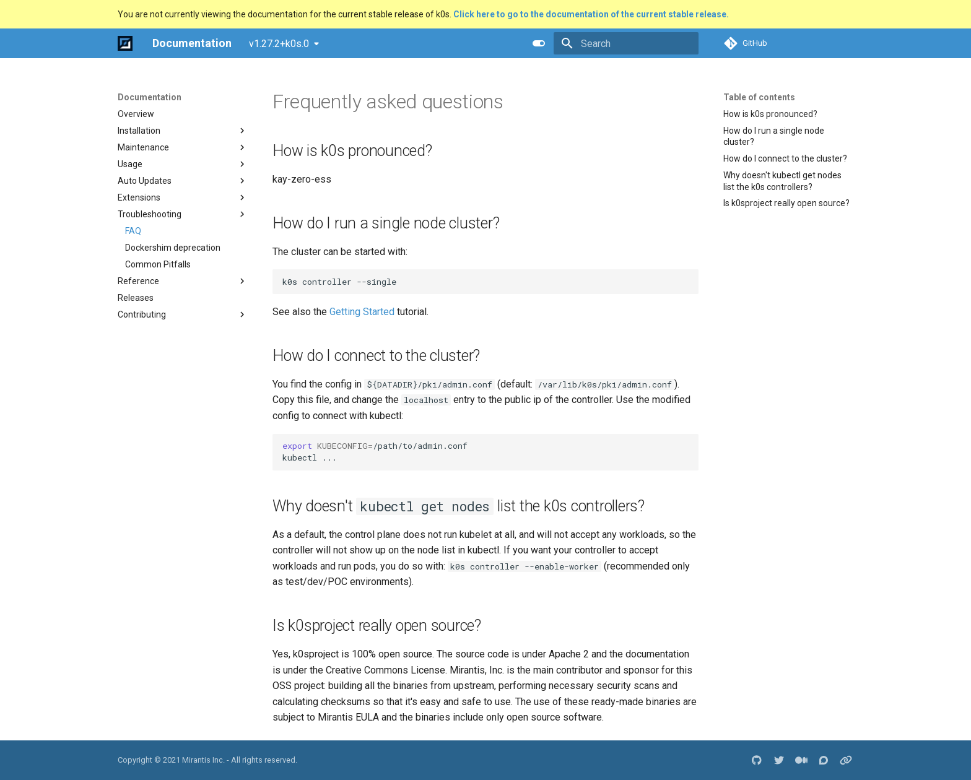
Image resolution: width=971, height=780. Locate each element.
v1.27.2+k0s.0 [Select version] (279, 44)
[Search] (626, 43)
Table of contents (759, 97)
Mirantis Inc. (203, 760)
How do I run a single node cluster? (773, 136)
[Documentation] (125, 43)
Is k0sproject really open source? (786, 203)
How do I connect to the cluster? (785, 158)
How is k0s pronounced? (770, 114)
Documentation (149, 97)
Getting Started (361, 312)
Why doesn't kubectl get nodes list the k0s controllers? (782, 180)
